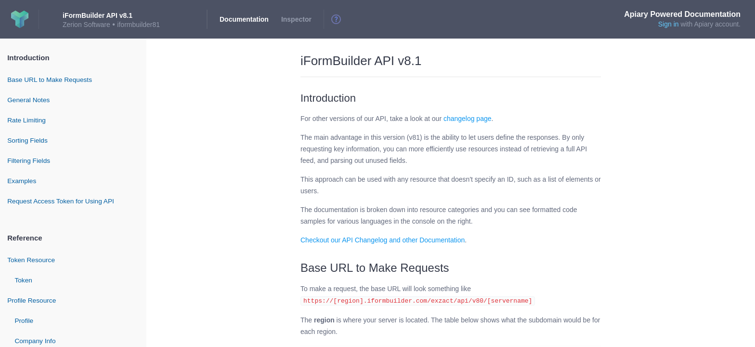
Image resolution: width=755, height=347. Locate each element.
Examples (21, 181)
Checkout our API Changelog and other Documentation (382, 240)
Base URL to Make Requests (49, 79)
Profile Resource (31, 300)
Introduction (28, 57)
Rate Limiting (26, 120)
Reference (24, 238)
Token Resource (31, 260)
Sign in (668, 24)
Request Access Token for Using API (60, 201)
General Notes (28, 100)
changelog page (467, 118)
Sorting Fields (27, 140)
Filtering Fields (28, 160)
